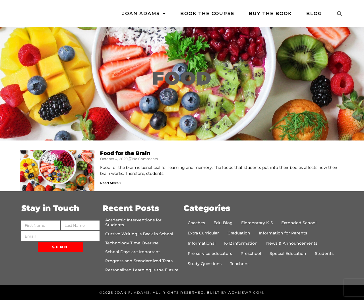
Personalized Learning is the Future (142, 269)
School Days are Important (132, 251)
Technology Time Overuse (132, 243)
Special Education (288, 253)
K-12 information (241, 243)
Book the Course (207, 13)
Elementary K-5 (257, 222)
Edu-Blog (223, 222)
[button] (339, 13)
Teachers (239, 263)
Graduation (239, 233)
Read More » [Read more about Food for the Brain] (110, 183)
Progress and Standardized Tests (139, 260)
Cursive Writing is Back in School (139, 233)
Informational (202, 243)
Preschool (251, 253)
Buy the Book (270, 13)
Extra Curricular (203, 233)
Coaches (196, 222)
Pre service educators (210, 253)
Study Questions (205, 263)
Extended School (299, 222)
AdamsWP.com (245, 292)
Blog (314, 13)
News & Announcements (291, 243)
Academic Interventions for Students (133, 222)
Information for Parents (283, 233)
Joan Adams (144, 14)
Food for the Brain (125, 153)
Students (324, 253)
